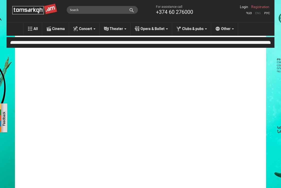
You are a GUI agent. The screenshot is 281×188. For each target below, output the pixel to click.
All (35, 29)
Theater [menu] (118, 29)
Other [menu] (227, 29)
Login (244, 7)
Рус (267, 13)
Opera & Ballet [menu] (154, 29)
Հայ (249, 13)
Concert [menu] (87, 29)
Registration (260, 7)
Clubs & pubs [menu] (194, 29)
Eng (258, 13)
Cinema (58, 29)
